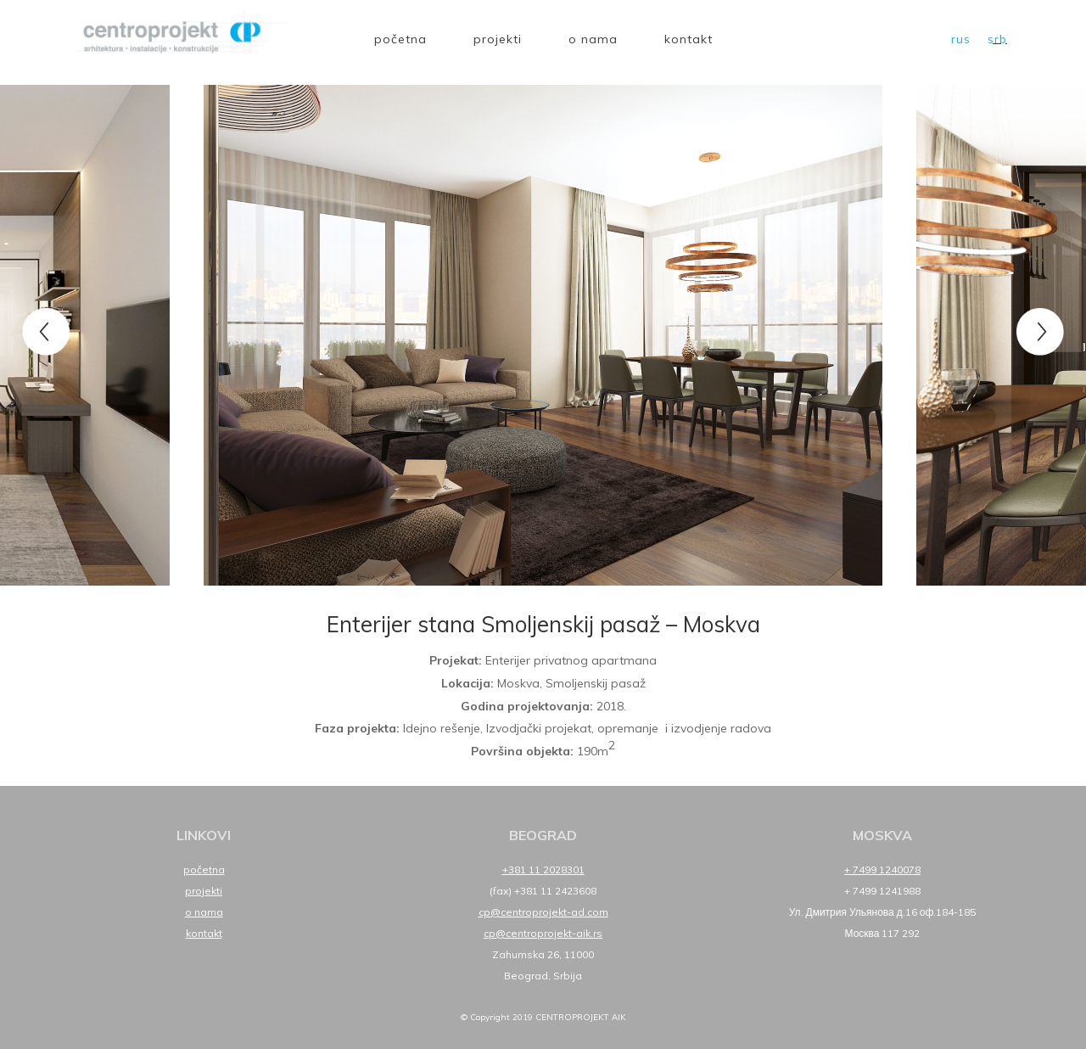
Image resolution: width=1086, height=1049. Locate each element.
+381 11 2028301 (543, 869)
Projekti (497, 39)
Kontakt (688, 39)
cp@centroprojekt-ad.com (543, 912)
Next (1039, 331)
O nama (593, 39)
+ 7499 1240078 (882, 869)
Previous (46, 331)
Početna (400, 39)
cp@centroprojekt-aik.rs (543, 933)
